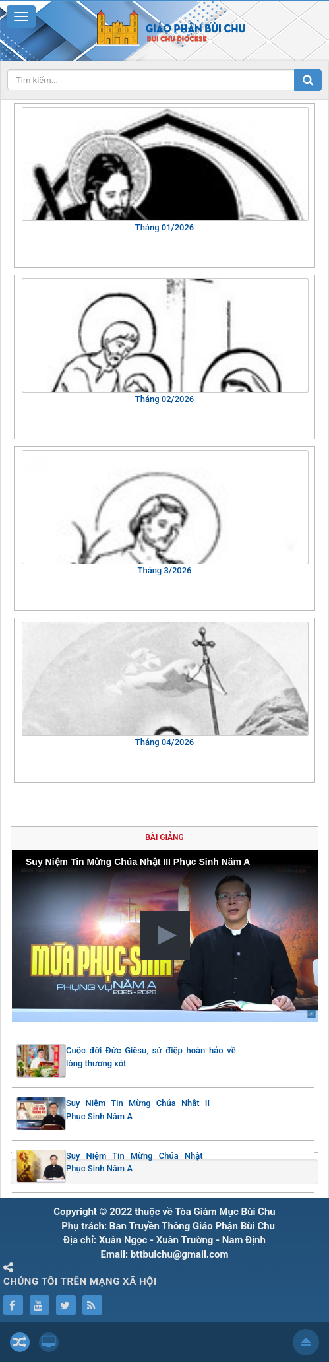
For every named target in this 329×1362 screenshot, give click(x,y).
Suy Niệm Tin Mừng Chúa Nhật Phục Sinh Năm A (134, 1162)
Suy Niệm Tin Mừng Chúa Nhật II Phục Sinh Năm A (138, 1109)
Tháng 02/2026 (164, 399)
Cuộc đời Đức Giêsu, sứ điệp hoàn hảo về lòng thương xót (151, 1056)
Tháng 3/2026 (164, 570)
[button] (165, 935)
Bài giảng (164, 837)
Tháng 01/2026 (164, 227)
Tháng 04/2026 (164, 742)
